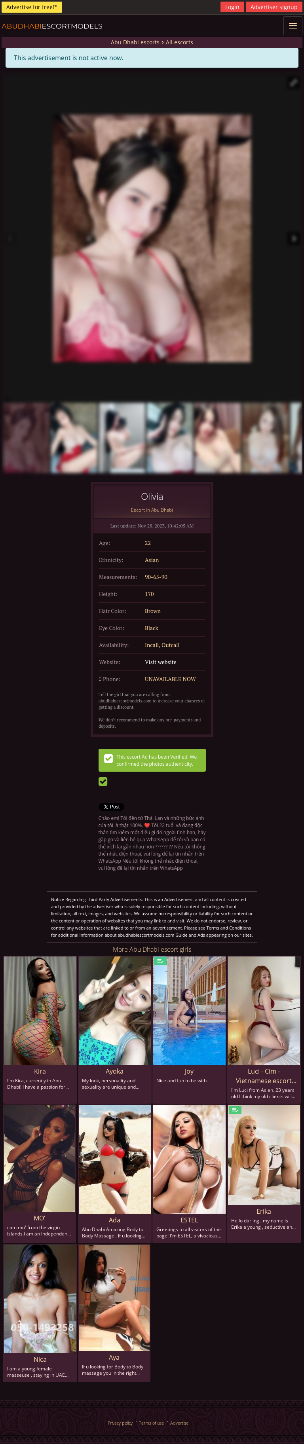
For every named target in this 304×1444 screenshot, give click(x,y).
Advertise (179, 1423)
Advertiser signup (274, 7)
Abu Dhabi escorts (135, 42)
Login (232, 7)
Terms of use (151, 1423)
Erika (263, 1211)
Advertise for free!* (31, 7)
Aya (114, 1357)
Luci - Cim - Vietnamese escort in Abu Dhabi (264, 1076)
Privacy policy (120, 1423)
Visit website (161, 662)
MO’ (39, 1218)
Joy (189, 1071)
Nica (40, 1359)
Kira (40, 1071)
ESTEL (189, 1220)
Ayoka (115, 1071)
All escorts (179, 42)
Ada (114, 1220)
